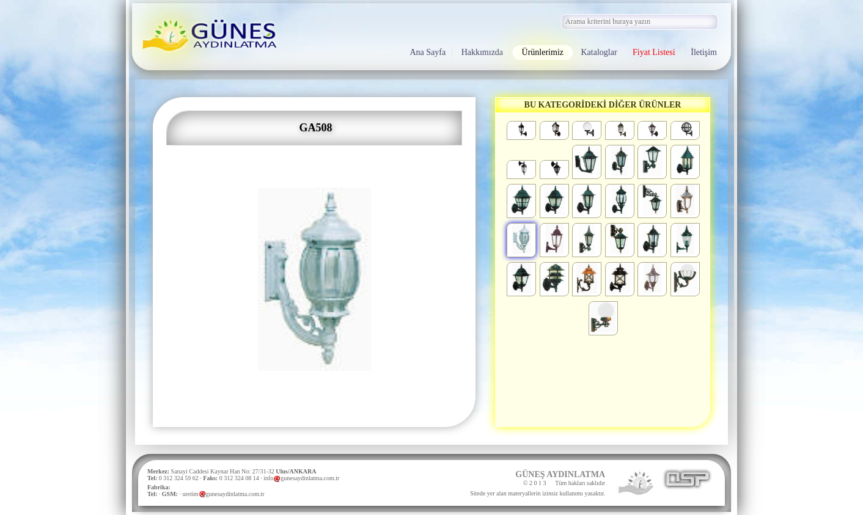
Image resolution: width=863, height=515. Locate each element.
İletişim (704, 52)
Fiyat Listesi (654, 52)
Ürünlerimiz (543, 52)
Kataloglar (599, 52)
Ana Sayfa (427, 52)
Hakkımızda (482, 52)
